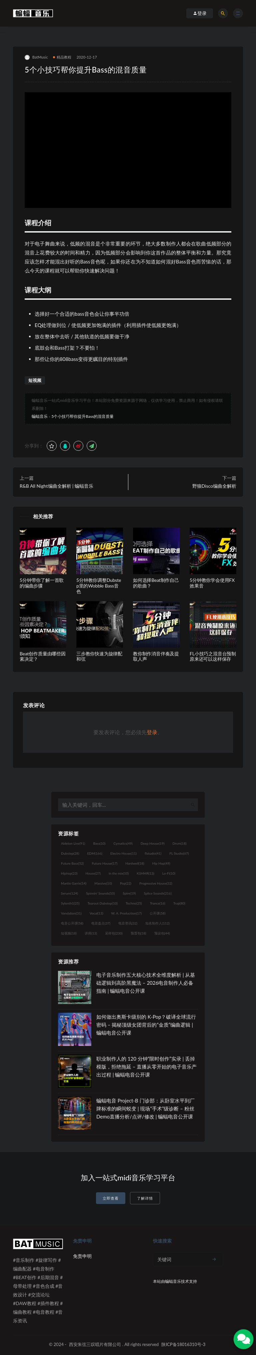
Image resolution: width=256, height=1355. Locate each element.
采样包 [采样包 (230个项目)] (114, 933)
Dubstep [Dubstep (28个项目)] (70, 853)
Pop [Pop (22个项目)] (125, 883)
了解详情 (145, 1198)
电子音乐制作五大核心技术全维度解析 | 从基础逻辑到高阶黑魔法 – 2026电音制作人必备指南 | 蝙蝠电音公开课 (145, 983)
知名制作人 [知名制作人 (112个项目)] (157, 923)
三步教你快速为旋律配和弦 (99, 656)
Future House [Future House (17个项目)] (104, 863)
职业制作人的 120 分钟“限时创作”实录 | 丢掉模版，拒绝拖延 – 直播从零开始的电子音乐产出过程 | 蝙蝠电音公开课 (146, 1067)
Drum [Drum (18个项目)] (179, 843)
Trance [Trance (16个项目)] (157, 903)
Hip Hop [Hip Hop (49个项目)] (161, 863)
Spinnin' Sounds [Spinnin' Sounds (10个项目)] (100, 893)
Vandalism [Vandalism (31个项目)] (71, 913)
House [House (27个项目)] (93, 873)
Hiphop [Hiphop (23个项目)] (69, 873)
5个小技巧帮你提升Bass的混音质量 (82, 416)
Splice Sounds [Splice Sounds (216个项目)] (158, 893)
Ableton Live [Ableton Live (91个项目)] (73, 843)
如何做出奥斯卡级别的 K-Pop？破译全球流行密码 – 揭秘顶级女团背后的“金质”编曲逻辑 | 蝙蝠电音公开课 (146, 1025)
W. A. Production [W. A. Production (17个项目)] (126, 913)
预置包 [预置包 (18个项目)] (138, 933)
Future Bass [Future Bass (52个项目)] (72, 863)
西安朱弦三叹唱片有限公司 (95, 1344)
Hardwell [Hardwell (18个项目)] (134, 863)
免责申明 (82, 1256)
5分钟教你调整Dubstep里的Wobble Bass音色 (98, 585)
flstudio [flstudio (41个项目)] (153, 853)
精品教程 (62, 57)
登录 (152, 732)
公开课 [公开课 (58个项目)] (157, 913)
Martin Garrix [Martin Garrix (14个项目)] (73, 883)
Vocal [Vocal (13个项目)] (96, 913)
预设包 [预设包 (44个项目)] (162, 933)
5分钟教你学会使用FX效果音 (212, 583)
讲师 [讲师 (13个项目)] (91, 933)
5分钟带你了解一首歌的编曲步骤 (42, 583)
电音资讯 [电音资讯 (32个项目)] (127, 923)
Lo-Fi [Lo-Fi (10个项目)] (168, 873)
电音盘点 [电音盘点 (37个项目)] (100, 923)
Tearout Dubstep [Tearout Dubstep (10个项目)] (103, 903)
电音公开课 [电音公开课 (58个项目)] (72, 923)
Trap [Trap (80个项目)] (179, 903)
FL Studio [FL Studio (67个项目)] (179, 853)
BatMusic (36, 57)
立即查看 (111, 1198)
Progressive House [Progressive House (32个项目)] (155, 883)
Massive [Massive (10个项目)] (103, 883)
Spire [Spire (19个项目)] (129, 893)
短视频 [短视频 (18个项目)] (69, 933)
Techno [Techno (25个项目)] (134, 903)
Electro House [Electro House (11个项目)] (123, 853)
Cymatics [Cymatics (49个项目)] (122, 843)
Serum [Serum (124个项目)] (69, 893)
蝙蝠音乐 (40, 416)
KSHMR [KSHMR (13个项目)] (145, 873)
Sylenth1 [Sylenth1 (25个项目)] (70, 903)
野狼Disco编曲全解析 (214, 486)
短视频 (34, 380)
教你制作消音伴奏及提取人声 (156, 656)
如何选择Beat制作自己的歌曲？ (156, 583)
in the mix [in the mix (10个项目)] (119, 873)
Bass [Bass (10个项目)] (99, 843)
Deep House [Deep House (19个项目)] (153, 843)
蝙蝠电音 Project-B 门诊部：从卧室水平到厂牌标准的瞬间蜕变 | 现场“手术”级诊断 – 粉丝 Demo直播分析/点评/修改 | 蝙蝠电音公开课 (145, 1108)
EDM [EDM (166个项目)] (94, 853)
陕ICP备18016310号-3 (183, 1344)
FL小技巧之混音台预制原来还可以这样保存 (213, 656)
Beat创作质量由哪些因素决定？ (43, 656)
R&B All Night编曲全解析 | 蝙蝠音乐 (56, 486)
